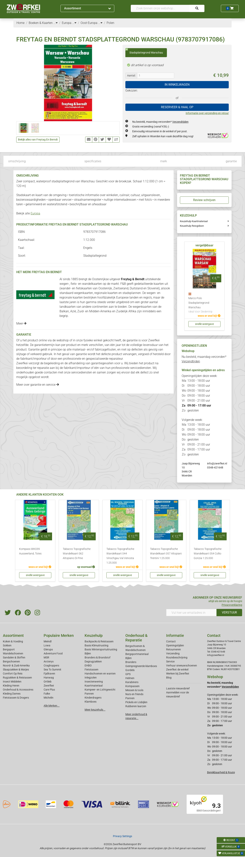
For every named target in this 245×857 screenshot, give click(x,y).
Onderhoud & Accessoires (18, 689)
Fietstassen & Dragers (16, 697)
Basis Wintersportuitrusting (101, 649)
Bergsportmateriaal (137, 654)
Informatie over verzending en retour (207, 113)
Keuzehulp (94, 635)
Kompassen (132, 686)
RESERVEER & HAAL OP (177, 107)
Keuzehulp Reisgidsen (192, 225)
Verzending (173, 653)
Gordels (130, 670)
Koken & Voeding (13, 641)
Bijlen (88, 653)
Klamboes (90, 701)
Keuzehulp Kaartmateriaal (194, 221)
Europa (35, 213)
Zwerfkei (49, 685)
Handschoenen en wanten (100, 673)
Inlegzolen (91, 677)
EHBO (88, 665)
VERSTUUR (229, 612)
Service (170, 661)
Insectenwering (94, 681)
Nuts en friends (134, 694)
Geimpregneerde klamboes (141, 666)
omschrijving (17, 161)
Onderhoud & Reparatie (136, 637)
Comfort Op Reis (12, 673)
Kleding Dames (11, 693)
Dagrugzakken (93, 661)
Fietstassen (91, 669)
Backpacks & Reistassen (99, 641)
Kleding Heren (11, 685)
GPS (128, 674)
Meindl (47, 641)
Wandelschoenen (13, 653)
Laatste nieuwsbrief (178, 688)
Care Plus (49, 689)
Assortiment (87, 8)
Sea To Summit (52, 669)
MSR (46, 657)
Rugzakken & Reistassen (17, 677)
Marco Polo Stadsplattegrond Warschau (204, 305)
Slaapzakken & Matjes (16, 669)
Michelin (48, 697)
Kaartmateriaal (94, 685)
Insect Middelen (12, 681)
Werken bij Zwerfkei (177, 673)
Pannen (130, 698)
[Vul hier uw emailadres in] (191, 612)
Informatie (175, 635)
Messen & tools (134, 690)
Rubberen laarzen (135, 706)
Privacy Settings (122, 836)
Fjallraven (49, 673)
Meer (21, 323)
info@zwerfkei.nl (217, 463)
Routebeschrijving (176, 657)
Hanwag (49, 677)
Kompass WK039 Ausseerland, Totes (30, 551)
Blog (169, 677)
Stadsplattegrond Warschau (144, 51)
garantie (231, 161)
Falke (47, 693)
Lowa (47, 645)
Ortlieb (47, 681)
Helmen (129, 678)
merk (163, 161)
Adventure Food (53, 653)
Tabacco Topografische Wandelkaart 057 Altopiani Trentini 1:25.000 (166, 553)
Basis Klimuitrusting (96, 645)
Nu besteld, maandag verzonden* (160, 121)
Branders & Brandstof (97, 657)
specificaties (92, 161)
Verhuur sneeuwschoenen (181, 665)
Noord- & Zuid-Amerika (16, 665)
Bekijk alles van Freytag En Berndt (38, 139)
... (55, 23)
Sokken (7, 645)
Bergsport (9, 649)
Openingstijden (175, 645)
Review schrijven (204, 200)
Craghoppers (51, 665)
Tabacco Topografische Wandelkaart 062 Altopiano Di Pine (77, 553)
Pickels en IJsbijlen (136, 702)
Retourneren (173, 649)
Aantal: (131, 75)
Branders (130, 662)
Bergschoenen (11, 661)
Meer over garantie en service (37, 384)
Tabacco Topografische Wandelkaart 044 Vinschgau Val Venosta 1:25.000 (120, 555)
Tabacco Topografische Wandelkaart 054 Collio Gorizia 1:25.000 (207, 553)
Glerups (48, 649)
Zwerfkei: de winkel (177, 669)
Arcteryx (49, 661)
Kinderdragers (93, 697)
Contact (171, 641)
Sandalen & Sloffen (14, 657)
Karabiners (131, 682)
